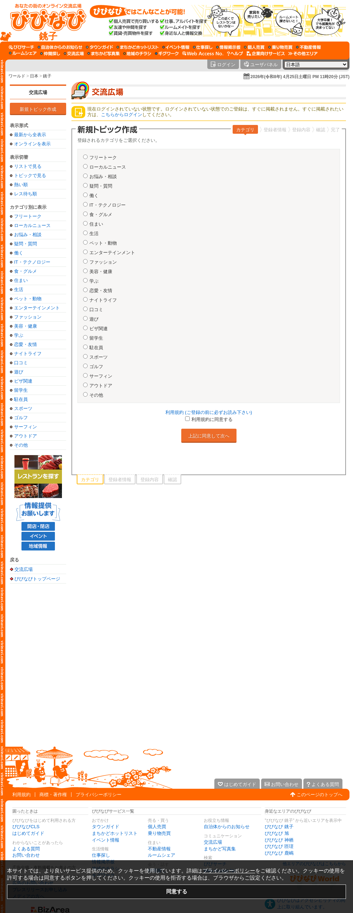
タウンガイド (105, 826)
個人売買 (157, 826)
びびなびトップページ (37, 578)
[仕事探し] (203, 47)
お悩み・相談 (28, 234)
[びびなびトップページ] (45, 21)
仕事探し (101, 855)
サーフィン (25, 426)
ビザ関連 (23, 381)
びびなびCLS (25, 826)
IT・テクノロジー (32, 262)
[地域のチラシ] (137, 53)
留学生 (21, 390)
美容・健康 (25, 326)
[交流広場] (74, 53)
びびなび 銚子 (279, 826)
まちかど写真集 (220, 848)
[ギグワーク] (167, 53)
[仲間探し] (50, 53)
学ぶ (18, 335)
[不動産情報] (308, 47)
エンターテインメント (37, 308)
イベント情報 (105, 840)
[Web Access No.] (202, 53)
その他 (21, 445)
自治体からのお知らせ (227, 826)
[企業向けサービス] (266, 53)
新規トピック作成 (38, 109)
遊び (18, 372)
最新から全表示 (30, 134)
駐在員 (21, 399)
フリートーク (28, 216)
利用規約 (21, 794)
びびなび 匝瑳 (279, 846)
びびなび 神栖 (279, 840)
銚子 (47, 76)
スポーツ (23, 408)
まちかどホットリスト (115, 833)
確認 (320, 129)
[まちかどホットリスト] (137, 47)
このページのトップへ (319, 794)
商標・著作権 (53, 794)
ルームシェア (161, 855)
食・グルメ (25, 271)
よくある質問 (26, 848)
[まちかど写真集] (103, 53)
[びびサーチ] (21, 47)
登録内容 (301, 129)
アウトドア (25, 436)
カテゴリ (245, 129)
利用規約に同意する (212, 419)
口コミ (21, 362)
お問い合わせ (26, 855)
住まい (21, 280)
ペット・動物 (28, 298)
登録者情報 (275, 129)
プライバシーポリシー (98, 794)
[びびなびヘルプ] (235, 53)
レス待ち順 (25, 193)
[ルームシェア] (23, 53)
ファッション (28, 317)
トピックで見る (30, 175)
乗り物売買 (159, 833)
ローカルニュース (32, 225)
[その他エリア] (302, 53)
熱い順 (21, 184)
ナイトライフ (28, 353)
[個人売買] (254, 47)
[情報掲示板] (228, 47)
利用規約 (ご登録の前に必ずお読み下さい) (208, 412)
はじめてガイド (28, 833)
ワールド (16, 76)
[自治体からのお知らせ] (60, 47)
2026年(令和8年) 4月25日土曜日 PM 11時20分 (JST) (300, 76)
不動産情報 (159, 848)
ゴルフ (21, 417)
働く (18, 253)
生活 (18, 289)
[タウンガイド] (99, 47)
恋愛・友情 (25, 344)
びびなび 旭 (277, 833)
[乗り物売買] (280, 47)
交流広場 (38, 92)
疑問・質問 (25, 243)
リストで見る (28, 166)
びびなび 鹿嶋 (279, 853)
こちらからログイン (121, 114)
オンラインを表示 (32, 143)
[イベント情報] (175, 47)
